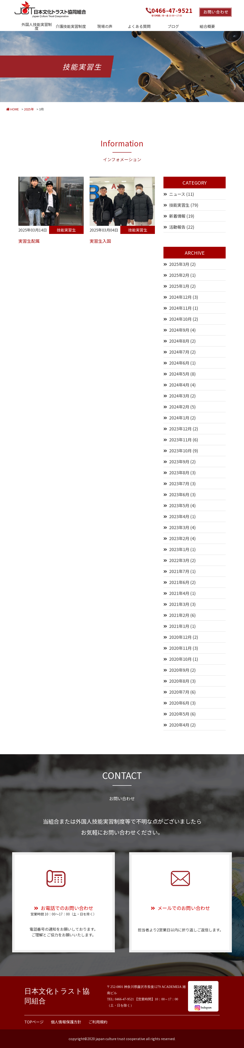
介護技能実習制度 (71, 26)
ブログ (173, 26)
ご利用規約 (97, 1022)
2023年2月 (179, 538)
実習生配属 (29, 241)
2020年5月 (179, 714)
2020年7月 (179, 692)
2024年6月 (179, 363)
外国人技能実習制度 (36, 26)
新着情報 (177, 216)
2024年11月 (180, 308)
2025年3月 (179, 264)
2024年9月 (179, 330)
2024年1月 (179, 418)
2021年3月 (179, 604)
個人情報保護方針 (66, 1022)
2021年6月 (179, 582)
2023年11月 (180, 440)
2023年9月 (179, 462)
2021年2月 (179, 615)
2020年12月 (180, 637)
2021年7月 (179, 571)
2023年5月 (179, 505)
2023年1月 (179, 549)
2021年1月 (179, 626)
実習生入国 (100, 241)
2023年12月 (180, 429)
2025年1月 (179, 286)
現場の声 (104, 26)
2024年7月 (179, 352)
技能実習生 (66, 230)
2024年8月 (179, 341)
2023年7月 (179, 483)
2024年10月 (180, 319)
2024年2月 (179, 407)
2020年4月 (179, 725)
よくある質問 (139, 26)
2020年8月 (179, 681)
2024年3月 (179, 396)
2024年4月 (179, 385)
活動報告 (177, 227)
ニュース (177, 194)
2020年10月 (180, 659)
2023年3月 (179, 527)
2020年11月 (180, 648)
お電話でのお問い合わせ (63, 907)
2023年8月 (179, 472)
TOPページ (34, 1022)
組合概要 (207, 26)
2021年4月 (179, 593)
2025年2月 (179, 275)
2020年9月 (179, 670)
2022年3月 (179, 560)
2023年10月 (180, 451)
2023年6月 (179, 494)
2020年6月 (179, 703)
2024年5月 (179, 374)
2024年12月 (180, 297)
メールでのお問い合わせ (180, 907)
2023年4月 (179, 516)
